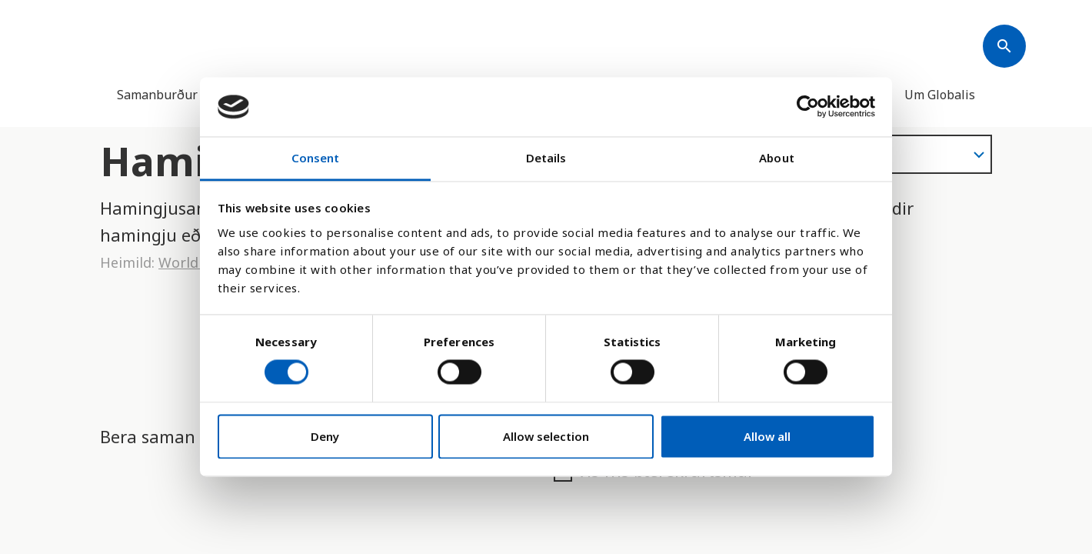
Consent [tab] (315, 157)
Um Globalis (939, 94)
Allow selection (546, 436)
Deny (325, 436)
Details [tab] (546, 157)
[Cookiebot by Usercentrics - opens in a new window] (808, 106)
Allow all (767, 436)
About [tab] (776, 157)
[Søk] (1004, 46)
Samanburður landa (175, 94)
